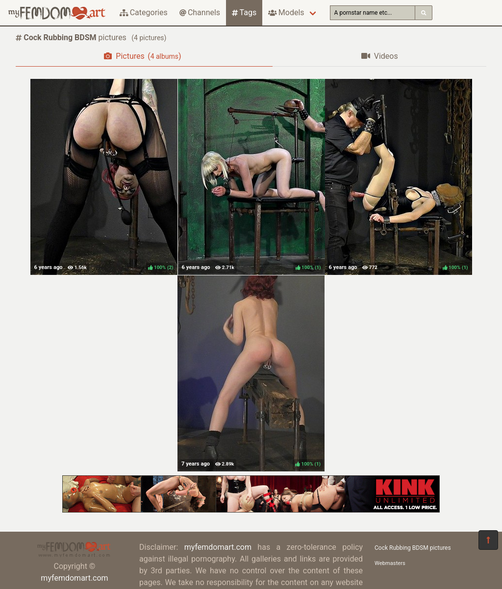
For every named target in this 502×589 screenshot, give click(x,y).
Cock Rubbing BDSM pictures (413, 547)
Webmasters (390, 563)
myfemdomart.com (74, 578)
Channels (199, 12)
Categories (144, 12)
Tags (244, 12)
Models (286, 12)
